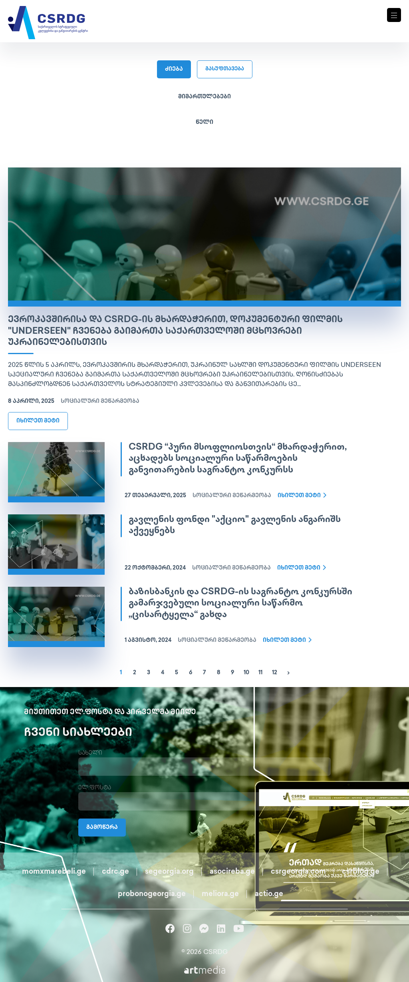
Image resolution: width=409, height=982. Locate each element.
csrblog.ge (360, 872)
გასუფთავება (224, 69)
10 (246, 673)
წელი (204, 122)
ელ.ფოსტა (94, 788)
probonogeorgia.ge (152, 894)
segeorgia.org (169, 872)
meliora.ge (220, 894)
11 (260, 673)
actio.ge (269, 894)
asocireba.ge (232, 872)
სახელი (90, 753)
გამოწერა (102, 828)
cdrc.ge (115, 872)
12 (274, 673)
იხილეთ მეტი (38, 421)
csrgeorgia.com (298, 872)
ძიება (174, 69)
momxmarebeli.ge (54, 872)
